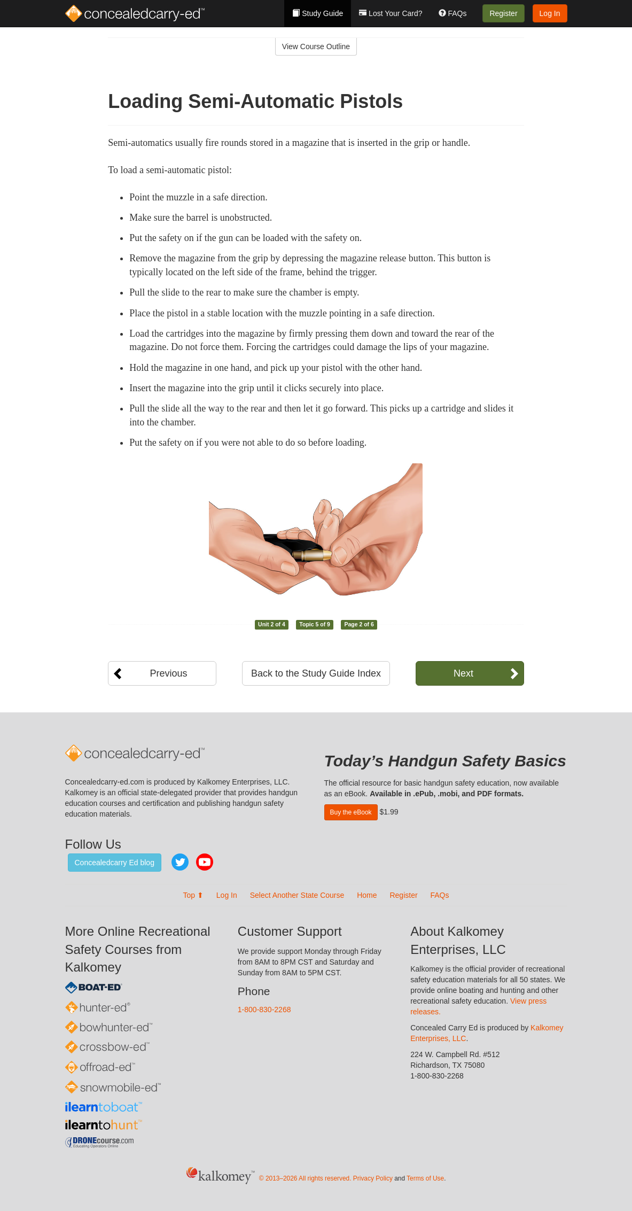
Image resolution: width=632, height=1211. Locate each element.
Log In (550, 13)
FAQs (453, 13)
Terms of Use (425, 1178)
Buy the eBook (351, 812)
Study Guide (317, 13)
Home (367, 895)
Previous (168, 673)
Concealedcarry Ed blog (114, 862)
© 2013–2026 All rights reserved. (305, 1178)
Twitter (180, 862)
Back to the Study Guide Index (316, 673)
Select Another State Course (297, 895)
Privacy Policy (373, 1178)
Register (503, 13)
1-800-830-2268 (264, 1009)
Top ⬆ (193, 895)
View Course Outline (316, 46)
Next (463, 673)
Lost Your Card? (390, 13)
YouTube (204, 862)
